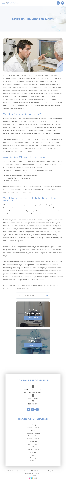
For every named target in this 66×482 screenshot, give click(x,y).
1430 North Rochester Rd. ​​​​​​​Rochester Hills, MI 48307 (33, 391)
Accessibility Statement (51, 471)
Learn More (32, 317)
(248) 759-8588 (33, 404)
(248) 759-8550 (33, 398)
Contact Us (32, 345)
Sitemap (38, 473)
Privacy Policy (29, 473)
